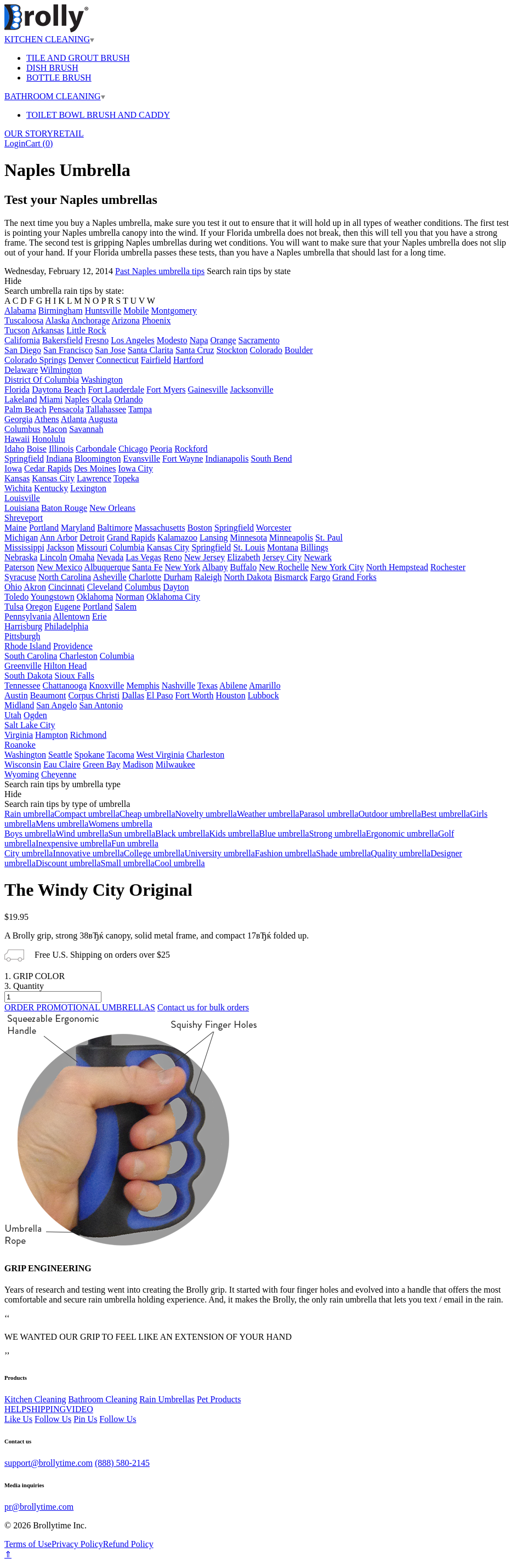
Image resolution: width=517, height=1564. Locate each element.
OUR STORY (28, 133)
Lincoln (53, 557)
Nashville (178, 685)
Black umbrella (182, 833)
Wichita (18, 488)
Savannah (86, 429)
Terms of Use (28, 1544)
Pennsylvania (27, 616)
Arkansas (48, 330)
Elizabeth (243, 557)
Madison (138, 764)
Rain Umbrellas (167, 1399)
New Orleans (112, 508)
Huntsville (103, 310)
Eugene (67, 606)
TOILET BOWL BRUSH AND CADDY (98, 115)
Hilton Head (65, 665)
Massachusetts (159, 527)
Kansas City (53, 478)
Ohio (13, 587)
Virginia (18, 735)
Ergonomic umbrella (402, 833)
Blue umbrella (284, 833)
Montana (282, 547)
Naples (77, 399)
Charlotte (145, 577)
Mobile (136, 310)
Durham (177, 577)
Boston (200, 527)
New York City (337, 567)
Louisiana (21, 508)
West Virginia (160, 754)
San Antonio (101, 705)
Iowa (13, 468)
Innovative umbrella (88, 853)
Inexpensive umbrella (73, 843)
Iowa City (136, 468)
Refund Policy (128, 1544)
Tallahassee (106, 409)
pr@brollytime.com (38, 1506)
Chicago (132, 448)
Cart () (39, 143)
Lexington (88, 488)
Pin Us (85, 1419)
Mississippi (24, 547)
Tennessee (22, 685)
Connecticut (117, 360)
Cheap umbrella (147, 813)
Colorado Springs (35, 360)
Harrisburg (23, 626)
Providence (73, 646)
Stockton (232, 350)
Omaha (81, 557)
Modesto (172, 340)
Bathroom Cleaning (102, 1399)
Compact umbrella (87, 813)
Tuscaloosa (23, 320)
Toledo (16, 596)
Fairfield (156, 360)
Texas (207, 685)
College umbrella (154, 853)
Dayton (176, 587)
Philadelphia (66, 626)
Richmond (88, 735)
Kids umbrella (234, 833)
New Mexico (59, 567)
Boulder (299, 350)
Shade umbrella (343, 853)
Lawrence (94, 478)
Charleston (78, 656)
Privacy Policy (77, 1544)
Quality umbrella (400, 853)
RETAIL (68, 133)
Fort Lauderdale (116, 389)
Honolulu (48, 438)
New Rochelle (284, 567)
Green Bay (102, 764)
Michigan (21, 537)
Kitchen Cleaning (35, 1399)
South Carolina (30, 656)
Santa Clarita (150, 350)
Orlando (128, 399)
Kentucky (51, 488)
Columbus (22, 429)
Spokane (90, 754)
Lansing (214, 537)
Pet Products (219, 1399)
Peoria (161, 448)
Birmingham (60, 310)
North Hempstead (397, 567)
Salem (126, 606)
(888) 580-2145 (122, 1463)
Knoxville (106, 685)
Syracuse (20, 577)
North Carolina (64, 577)
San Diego (22, 350)
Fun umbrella (134, 843)
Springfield (24, 458)
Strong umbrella (337, 833)
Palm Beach (25, 409)
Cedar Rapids (48, 468)
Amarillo (265, 685)
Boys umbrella (30, 833)
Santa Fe (147, 567)
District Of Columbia (41, 379)
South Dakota (28, 675)
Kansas (17, 478)
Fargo (320, 577)
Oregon (39, 606)
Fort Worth (194, 695)
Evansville (141, 458)
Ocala (102, 399)
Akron (35, 587)
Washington (102, 379)
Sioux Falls (74, 675)
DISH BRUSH (52, 67)
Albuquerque (107, 567)
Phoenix (156, 320)
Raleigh (208, 577)
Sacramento (259, 340)
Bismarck (291, 577)
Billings (314, 547)
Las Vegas (143, 557)
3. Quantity (24, 986)
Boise (36, 448)
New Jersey (204, 557)
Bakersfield (62, 340)
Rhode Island (27, 646)
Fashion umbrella (285, 853)
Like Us (18, 1419)
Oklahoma (95, 596)
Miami (51, 399)
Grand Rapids (131, 537)
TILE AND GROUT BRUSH (78, 57)
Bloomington (98, 458)
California (22, 340)
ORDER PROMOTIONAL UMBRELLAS (79, 1007)
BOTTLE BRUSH (59, 77)
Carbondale (96, 448)
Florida (17, 389)
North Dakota (248, 577)
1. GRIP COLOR (34, 976)
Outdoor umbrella (390, 813)
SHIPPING (46, 1409)
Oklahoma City (173, 596)
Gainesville (208, 389)
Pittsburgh (22, 636)
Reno (172, 557)
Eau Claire (62, 764)
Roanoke (20, 744)
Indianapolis (226, 458)
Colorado (266, 350)
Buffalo (243, 567)
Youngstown (53, 596)
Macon (55, 429)
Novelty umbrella (205, 813)
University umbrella (219, 853)
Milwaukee (175, 764)
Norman (129, 596)
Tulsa (14, 606)
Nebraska (20, 557)
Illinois (61, 448)
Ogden (35, 715)
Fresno (97, 340)
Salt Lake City (29, 725)
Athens (46, 419)
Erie (99, 616)
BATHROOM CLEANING (54, 96)
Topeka (126, 478)
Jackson (61, 547)
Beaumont (48, 695)
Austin (16, 695)
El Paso (159, 695)
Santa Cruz (194, 350)
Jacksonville (251, 389)
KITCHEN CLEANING (49, 39)
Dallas (133, 695)
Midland (19, 705)
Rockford (190, 448)
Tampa (140, 409)
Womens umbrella (120, 823)
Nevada (109, 557)
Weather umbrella (268, 813)
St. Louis (249, 547)
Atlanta (74, 419)
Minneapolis (291, 537)
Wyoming (21, 774)
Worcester (273, 527)
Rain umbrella (29, 813)
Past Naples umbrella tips (159, 271)
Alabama (20, 310)
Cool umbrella (180, 863)
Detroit (91, 537)
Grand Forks (354, 577)
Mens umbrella (62, 823)
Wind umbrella (82, 833)
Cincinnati (66, 587)
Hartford (188, 360)
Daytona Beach (59, 389)
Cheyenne (58, 774)
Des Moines (95, 468)
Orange (223, 340)
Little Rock (86, 330)
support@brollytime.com (48, 1463)
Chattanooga (65, 685)
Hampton (51, 735)
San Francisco (68, 350)
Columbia (127, 547)
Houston (231, 695)
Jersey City (282, 557)
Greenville (23, 665)
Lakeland (20, 399)
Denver (81, 360)
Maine (15, 527)
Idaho (14, 448)
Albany (215, 567)
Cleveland (105, 587)
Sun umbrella (132, 833)
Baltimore (114, 527)
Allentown (71, 616)
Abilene (233, 685)
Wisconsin (22, 764)
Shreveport (23, 517)
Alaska (58, 320)
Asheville (109, 577)
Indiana (59, 458)
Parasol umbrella (329, 813)
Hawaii (17, 438)
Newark (318, 557)
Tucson (17, 330)
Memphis (142, 685)
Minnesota (249, 537)
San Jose (110, 350)
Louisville (22, 498)
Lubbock (263, 695)
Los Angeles (133, 340)
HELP (15, 1409)
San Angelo (56, 705)
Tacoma (120, 754)
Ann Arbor (58, 537)
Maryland (78, 527)
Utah (12, 715)
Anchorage (90, 320)
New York (182, 567)
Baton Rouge (64, 508)
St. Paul (329, 537)
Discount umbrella (68, 863)
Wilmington (61, 369)
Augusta (102, 419)
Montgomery (174, 310)
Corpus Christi (94, 695)
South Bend (271, 458)
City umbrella (28, 853)
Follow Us (53, 1419)
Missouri (92, 547)
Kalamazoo (177, 537)
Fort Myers (166, 389)
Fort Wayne (182, 458)
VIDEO (79, 1409)
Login (14, 143)
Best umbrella (445, 813)
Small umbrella (128, 863)
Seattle (60, 754)
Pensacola (66, 409)
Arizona (125, 320)
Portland (44, 527)
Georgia (18, 419)
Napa (199, 340)
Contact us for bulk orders (203, 1007)
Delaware (21, 369)
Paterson (19, 567)
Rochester (447, 567)
